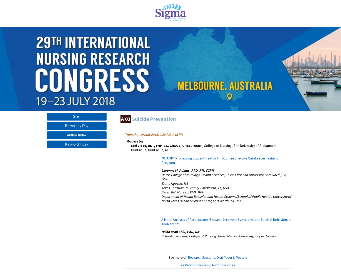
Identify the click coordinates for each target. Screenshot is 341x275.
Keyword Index (76, 144)
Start (76, 116)
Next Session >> (224, 265)
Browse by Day (77, 126)
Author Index (77, 135)
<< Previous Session (195, 265)
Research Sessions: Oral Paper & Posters (217, 257)
